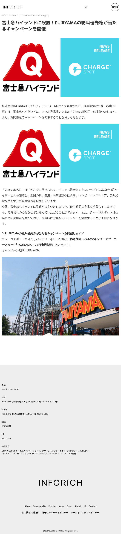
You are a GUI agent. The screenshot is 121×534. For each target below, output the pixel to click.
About (27, 506)
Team (69, 506)
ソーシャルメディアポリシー (85, 512)
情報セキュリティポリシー (55, 512)
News (61, 506)
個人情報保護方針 (30, 512)
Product (52, 506)
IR (85, 506)
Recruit (78, 506)
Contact (92, 506)
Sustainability (39, 506)
